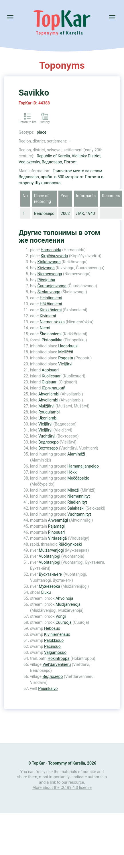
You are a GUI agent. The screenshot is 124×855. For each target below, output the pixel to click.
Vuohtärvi (46, 436)
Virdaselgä (57, 538)
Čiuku (46, 592)
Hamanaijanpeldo (83, 466)
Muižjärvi (46, 406)
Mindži (73, 490)
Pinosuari (56, 532)
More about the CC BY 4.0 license (62, 787)
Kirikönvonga (48, 262)
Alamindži (76, 454)
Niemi (45, 328)
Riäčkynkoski (70, 544)
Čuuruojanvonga (51, 286)
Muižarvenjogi (51, 550)
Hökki (72, 472)
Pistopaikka (52, 340)
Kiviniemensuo (57, 634)
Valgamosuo (55, 652)
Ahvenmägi (58, 520)
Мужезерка (49, 586)
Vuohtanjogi (49, 556)
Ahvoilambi (48, 400)
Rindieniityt (77, 502)
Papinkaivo (48, 688)
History (45, 122)
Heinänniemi (51, 298)
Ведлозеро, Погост (59, 162)
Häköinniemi (51, 304)
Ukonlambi (47, 418)
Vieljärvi (65, 364)
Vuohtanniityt (79, 514)
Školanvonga (48, 292)
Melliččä (65, 352)
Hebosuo (52, 628)
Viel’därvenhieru (56, 664)
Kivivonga (45, 268)
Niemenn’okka (52, 322)
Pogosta (65, 358)
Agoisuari (50, 370)
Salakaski (75, 508)
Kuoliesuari (52, 376)
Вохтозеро (48, 448)
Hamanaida (51, 250)
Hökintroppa (59, 658)
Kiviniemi (48, 316)
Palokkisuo (54, 640)
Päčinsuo (52, 646)
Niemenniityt (78, 496)
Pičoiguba (46, 280)
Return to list (27, 122)
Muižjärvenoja (68, 604)
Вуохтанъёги (50, 574)
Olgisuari (50, 382)
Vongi (61, 616)
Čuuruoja (64, 622)
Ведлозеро (48, 442)
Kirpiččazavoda (54, 256)
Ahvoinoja (64, 598)
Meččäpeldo (78, 478)
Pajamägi (56, 526)
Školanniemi (51, 334)
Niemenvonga (49, 274)
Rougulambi (49, 412)
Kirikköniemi (51, 310)
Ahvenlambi (48, 394)
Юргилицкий (54, 388)
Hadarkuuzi (68, 346)
